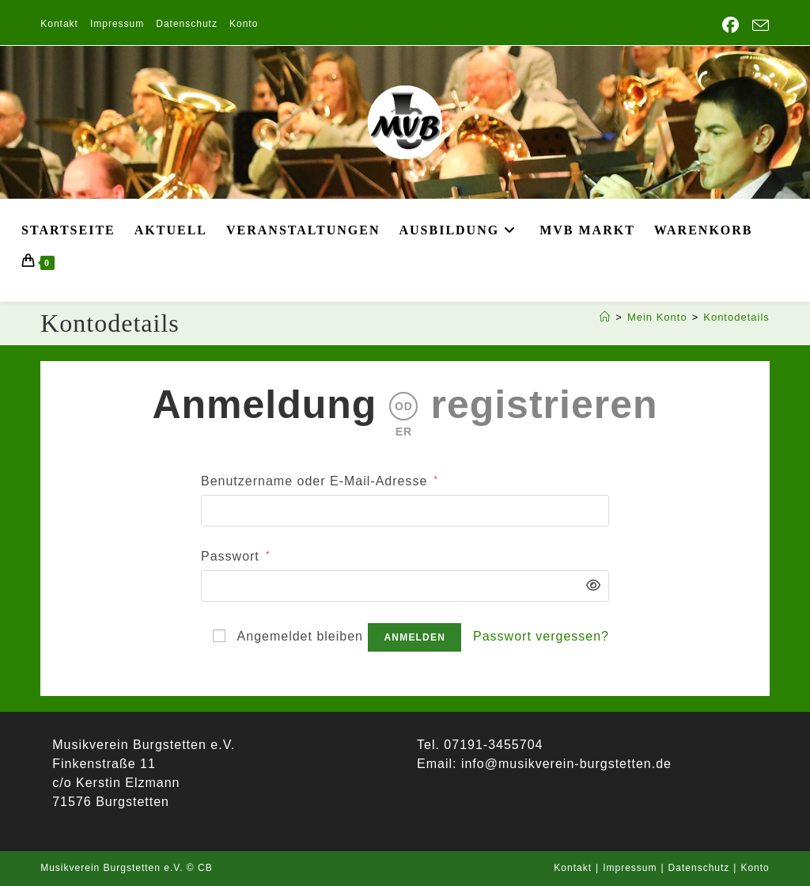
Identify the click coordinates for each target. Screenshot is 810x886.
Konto (243, 23)
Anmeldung (264, 404)
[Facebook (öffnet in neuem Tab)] (731, 25)
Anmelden (414, 637)
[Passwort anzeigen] (589, 585)
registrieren (543, 404)
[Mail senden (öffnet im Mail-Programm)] (758, 26)
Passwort (235, 555)
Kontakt (59, 23)
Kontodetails (736, 317)
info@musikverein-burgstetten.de (563, 763)
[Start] (605, 317)
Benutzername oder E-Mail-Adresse (319, 480)
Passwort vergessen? (541, 636)
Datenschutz (187, 23)
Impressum (117, 23)
